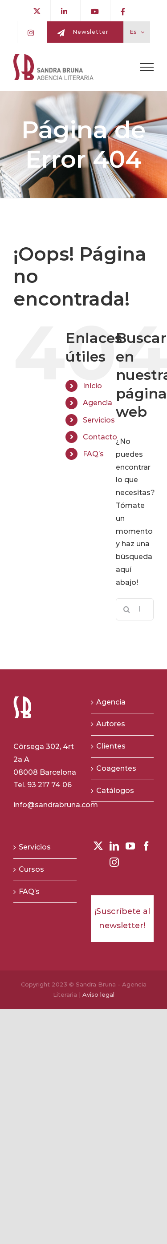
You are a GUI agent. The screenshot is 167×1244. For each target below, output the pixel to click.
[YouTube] (130, 846)
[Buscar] (127, 609)
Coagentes (116, 768)
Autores (110, 724)
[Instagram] (114, 862)
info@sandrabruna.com (55, 805)
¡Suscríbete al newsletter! (122, 918)
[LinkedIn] (114, 846)
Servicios (99, 420)
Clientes (111, 746)
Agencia (97, 403)
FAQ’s (93, 454)
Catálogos (115, 790)
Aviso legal (98, 994)
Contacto (100, 437)
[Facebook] (146, 846)
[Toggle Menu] (147, 67)
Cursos (31, 869)
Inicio (92, 386)
